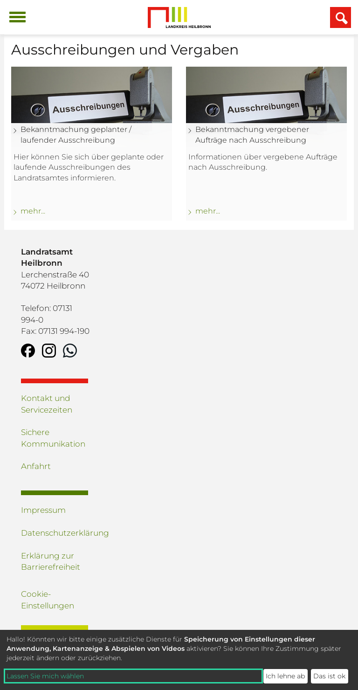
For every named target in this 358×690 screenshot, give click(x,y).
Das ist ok (329, 676)
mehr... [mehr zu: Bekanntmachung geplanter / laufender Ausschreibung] (33, 211)
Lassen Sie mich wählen (45, 676)
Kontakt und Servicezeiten (46, 403)
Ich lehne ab (285, 676)
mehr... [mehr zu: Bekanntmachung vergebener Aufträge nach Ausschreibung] (207, 211)
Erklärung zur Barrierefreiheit (50, 561)
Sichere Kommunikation (53, 438)
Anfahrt (36, 466)
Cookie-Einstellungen (47, 599)
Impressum (43, 510)
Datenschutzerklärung (56, 533)
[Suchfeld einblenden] (340, 17)
